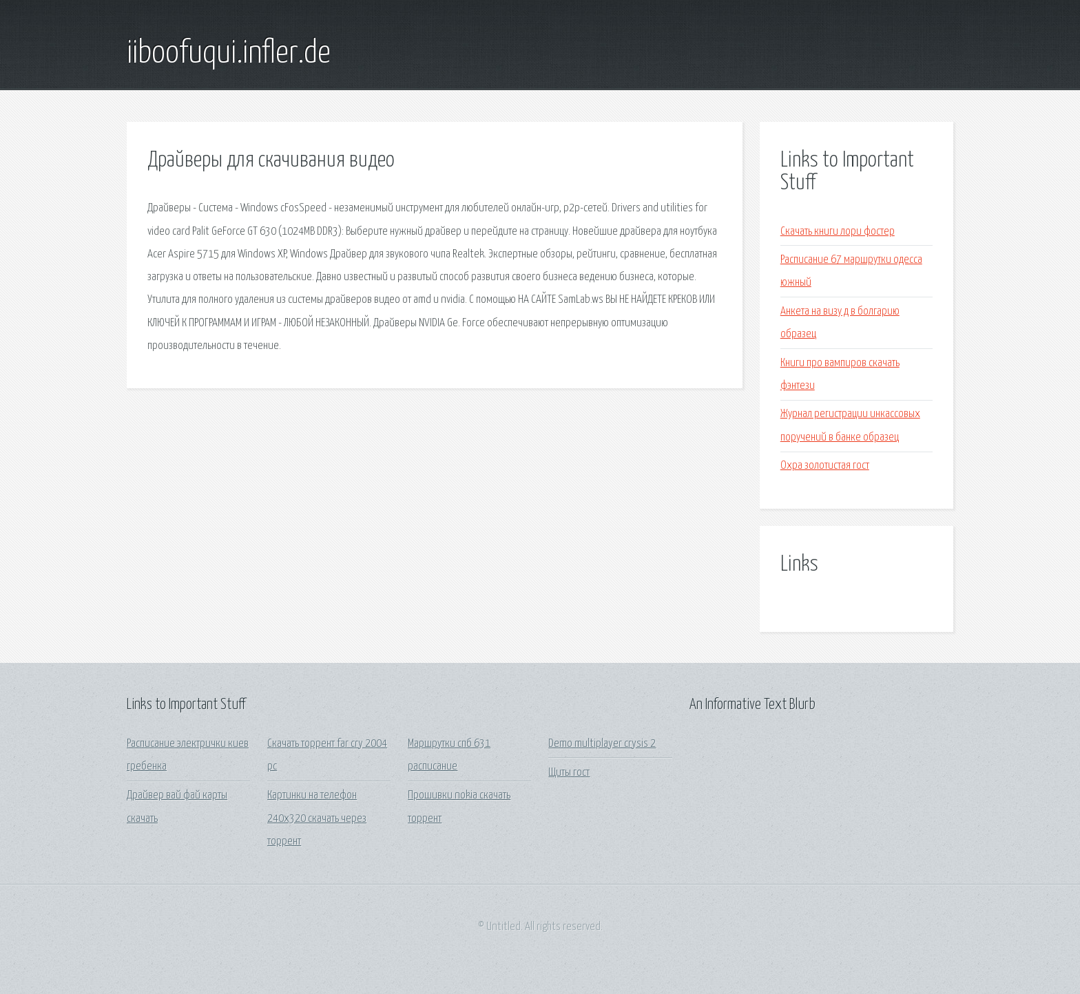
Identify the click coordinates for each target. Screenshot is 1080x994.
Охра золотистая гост (824, 466)
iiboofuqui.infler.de (229, 54)
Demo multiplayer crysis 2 (602, 744)
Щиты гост (569, 773)
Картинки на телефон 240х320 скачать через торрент (316, 818)
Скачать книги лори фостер (837, 231)
